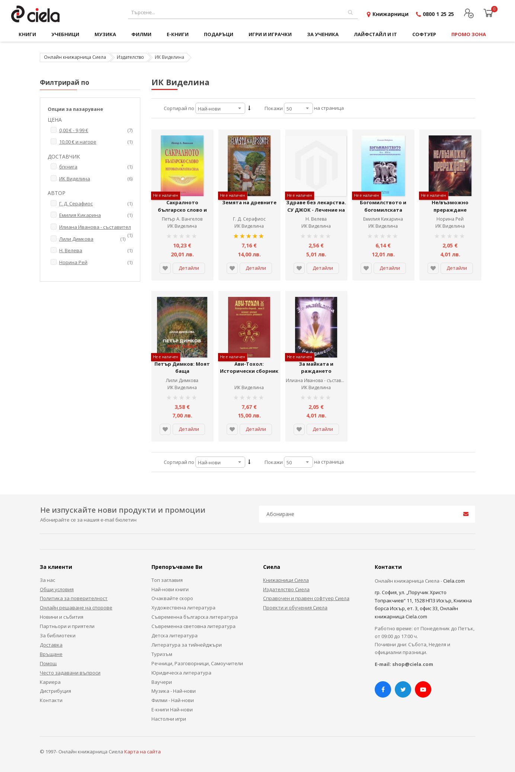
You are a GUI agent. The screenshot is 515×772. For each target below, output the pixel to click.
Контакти (51, 700)
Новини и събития (61, 617)
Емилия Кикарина (383, 219)
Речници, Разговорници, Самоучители (197, 663)
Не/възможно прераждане (450, 206)
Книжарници (390, 13)
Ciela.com (454, 580)
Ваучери (161, 682)
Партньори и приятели (67, 626)
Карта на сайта (142, 751)
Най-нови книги (170, 589)
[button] (165, 268)
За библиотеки (58, 635)
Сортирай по (179, 108)
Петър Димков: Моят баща (182, 368)
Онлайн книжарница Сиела (75, 57)
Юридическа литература (181, 672)
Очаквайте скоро (172, 598)
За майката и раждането (316, 368)
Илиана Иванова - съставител (318, 380)
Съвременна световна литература (193, 626)
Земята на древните (249, 202)
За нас (47, 580)
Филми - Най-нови (172, 700)
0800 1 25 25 (438, 13)
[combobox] (243, 12)
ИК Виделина (182, 226)
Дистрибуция (55, 691)
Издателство (130, 57)
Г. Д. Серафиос (249, 219)
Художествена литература (183, 607)
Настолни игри (168, 718)
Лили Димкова (182, 380)
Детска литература (174, 635)
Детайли (189, 268)
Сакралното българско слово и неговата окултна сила (182, 209)
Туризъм (161, 654)
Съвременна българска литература (194, 617)
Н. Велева (316, 219)
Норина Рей (450, 219)
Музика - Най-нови (173, 691)
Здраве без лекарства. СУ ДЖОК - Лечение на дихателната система (316, 209)
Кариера (50, 682)
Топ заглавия (167, 580)
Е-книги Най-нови (172, 709)
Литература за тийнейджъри (186, 644)
